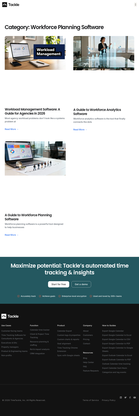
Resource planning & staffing (39, 343)
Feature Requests (91, 371)
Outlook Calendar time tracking (116, 364)
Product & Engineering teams (14, 351)
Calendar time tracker (40, 330)
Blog (85, 358)
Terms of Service (91, 400)
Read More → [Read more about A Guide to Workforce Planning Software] (12, 234)
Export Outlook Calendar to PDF (116, 359)
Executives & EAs (9, 343)
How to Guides (109, 325)
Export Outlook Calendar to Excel (117, 355)
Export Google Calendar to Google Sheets (117, 349)
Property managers (10, 347)
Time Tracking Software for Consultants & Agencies (13, 337)
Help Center (88, 362)
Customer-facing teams (12, 331)
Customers (88, 335)
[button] (135, 4)
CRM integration (37, 353)
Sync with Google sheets (68, 355)
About (86, 331)
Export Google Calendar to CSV (116, 339)
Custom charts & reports (68, 339)
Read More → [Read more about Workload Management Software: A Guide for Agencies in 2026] (12, 129)
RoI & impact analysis (40, 349)
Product (61, 325)
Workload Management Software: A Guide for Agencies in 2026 (32, 111)
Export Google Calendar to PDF (116, 343)
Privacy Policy (108, 400)
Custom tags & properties (68, 335)
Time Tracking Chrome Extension (67, 349)
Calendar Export (64, 331)
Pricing (86, 339)
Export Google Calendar (113, 331)
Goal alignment (64, 343)
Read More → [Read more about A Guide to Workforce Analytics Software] (80, 129)
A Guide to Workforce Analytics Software (97, 111)
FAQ (85, 366)
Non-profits (6, 355)
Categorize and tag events (114, 372)
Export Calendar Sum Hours (114, 368)
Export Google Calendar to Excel (116, 335)
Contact (86, 343)
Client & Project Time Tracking (39, 336)
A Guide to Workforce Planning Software (28, 217)
